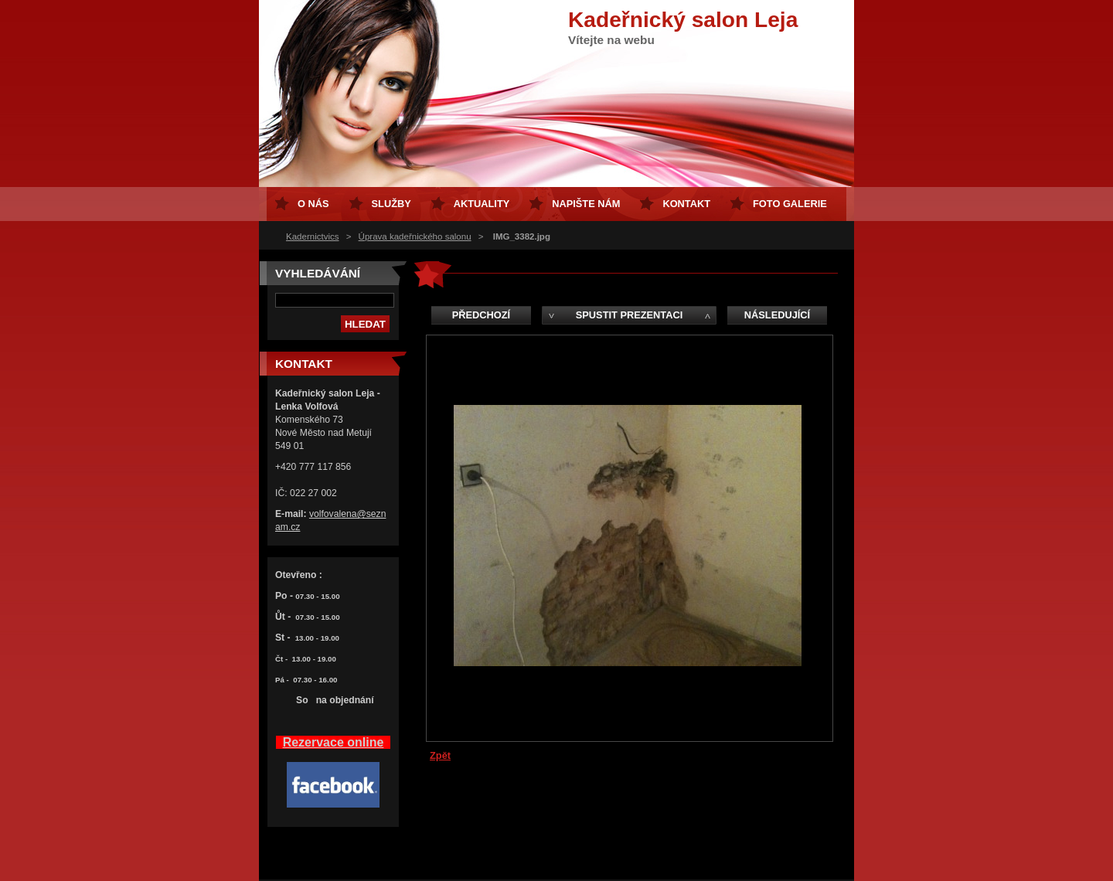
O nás (313, 203)
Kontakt (686, 203)
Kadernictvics (312, 236)
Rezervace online (333, 742)
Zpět (440, 755)
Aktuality (482, 203)
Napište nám (586, 203)
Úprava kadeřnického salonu (415, 236)
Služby (391, 203)
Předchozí (481, 315)
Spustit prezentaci (629, 315)
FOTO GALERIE (790, 203)
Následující (777, 315)
